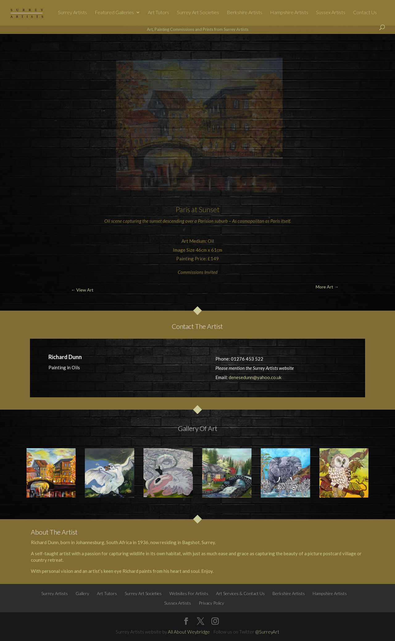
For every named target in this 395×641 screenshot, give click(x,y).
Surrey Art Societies (198, 12)
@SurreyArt (267, 632)
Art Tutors (158, 12)
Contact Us (365, 12)
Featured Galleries (114, 12)
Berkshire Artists (244, 12)
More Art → (362, 48)
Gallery (82, 593)
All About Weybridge (189, 632)
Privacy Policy (211, 603)
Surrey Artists (72, 12)
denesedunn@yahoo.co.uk (255, 377)
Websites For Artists (188, 593)
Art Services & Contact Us (240, 593)
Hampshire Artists (289, 12)
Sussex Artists (330, 12)
